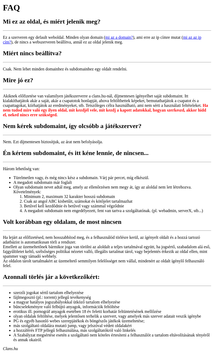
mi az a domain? (119, 37)
